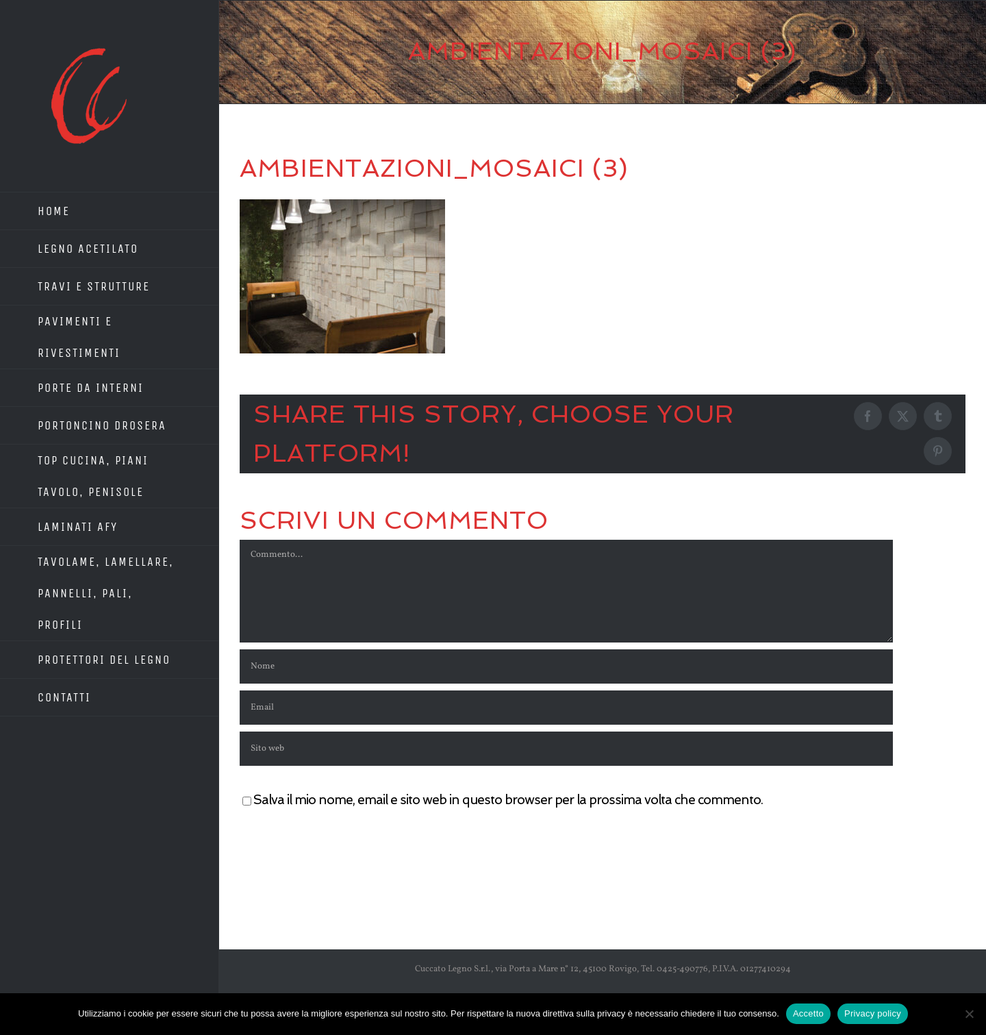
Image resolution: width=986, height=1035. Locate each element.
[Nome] (566, 666)
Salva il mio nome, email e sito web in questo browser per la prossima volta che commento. (508, 800)
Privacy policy (872, 1013)
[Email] (566, 707)
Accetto (808, 1013)
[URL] (566, 749)
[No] (969, 1014)
